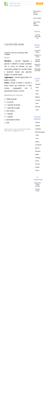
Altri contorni (37, 18)
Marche (37, 148)
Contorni (37, 100)
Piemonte (37, 151)
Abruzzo (37, 122)
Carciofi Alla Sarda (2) (37, 36)
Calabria (37, 125)
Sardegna (37, 157)
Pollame (37, 97)
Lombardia (38, 145)
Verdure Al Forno (37, 55)
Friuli (37, 135)
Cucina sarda (37, 80)
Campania (38, 129)
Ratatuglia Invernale (37, 69)
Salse (37, 110)
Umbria (37, 167)
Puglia (37, 154)
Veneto (37, 170)
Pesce (37, 94)
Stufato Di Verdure (37, 65)
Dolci (37, 103)
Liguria (37, 141)
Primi (37, 87)
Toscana (37, 164)
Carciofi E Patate (37, 51)
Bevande (37, 106)
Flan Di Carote (37, 189)
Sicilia (37, 161)
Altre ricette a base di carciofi (37, 12)
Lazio (37, 138)
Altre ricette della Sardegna (36, 23)
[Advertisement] (16, 24)
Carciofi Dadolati (37, 60)
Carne (37, 90)
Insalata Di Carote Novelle (37, 184)
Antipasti (37, 84)
